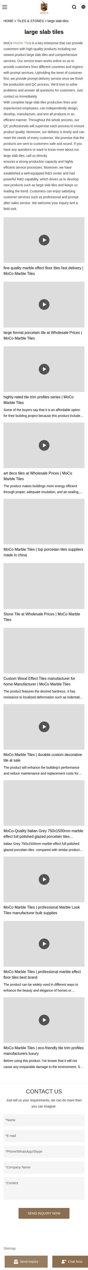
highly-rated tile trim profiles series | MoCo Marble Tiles (38, 400)
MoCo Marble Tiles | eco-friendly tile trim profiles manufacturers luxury (44, 1051)
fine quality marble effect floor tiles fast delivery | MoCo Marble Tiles (43, 271)
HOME (8, 21)
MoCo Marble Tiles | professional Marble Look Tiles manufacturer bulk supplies (42, 910)
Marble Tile (21, 43)
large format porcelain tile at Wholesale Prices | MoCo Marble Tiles (43, 335)
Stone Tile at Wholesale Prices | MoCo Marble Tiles (42, 617)
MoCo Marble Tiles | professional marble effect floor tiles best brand (42, 974)
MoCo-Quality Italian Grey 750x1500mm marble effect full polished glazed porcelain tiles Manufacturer (43, 834)
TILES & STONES (30, 21)
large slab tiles (58, 21)
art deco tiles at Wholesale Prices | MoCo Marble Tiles (38, 476)
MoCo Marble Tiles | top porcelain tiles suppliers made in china (43, 552)
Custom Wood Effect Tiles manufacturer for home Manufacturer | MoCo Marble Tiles (39, 681)
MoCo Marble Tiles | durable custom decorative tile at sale (43, 757)
